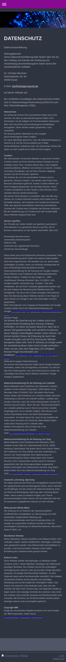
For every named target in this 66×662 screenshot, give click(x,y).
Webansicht (58, 658)
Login (61, 655)
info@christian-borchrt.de (25, 86)
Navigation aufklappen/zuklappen (33, 4)
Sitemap (24, 655)
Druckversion (10, 655)
